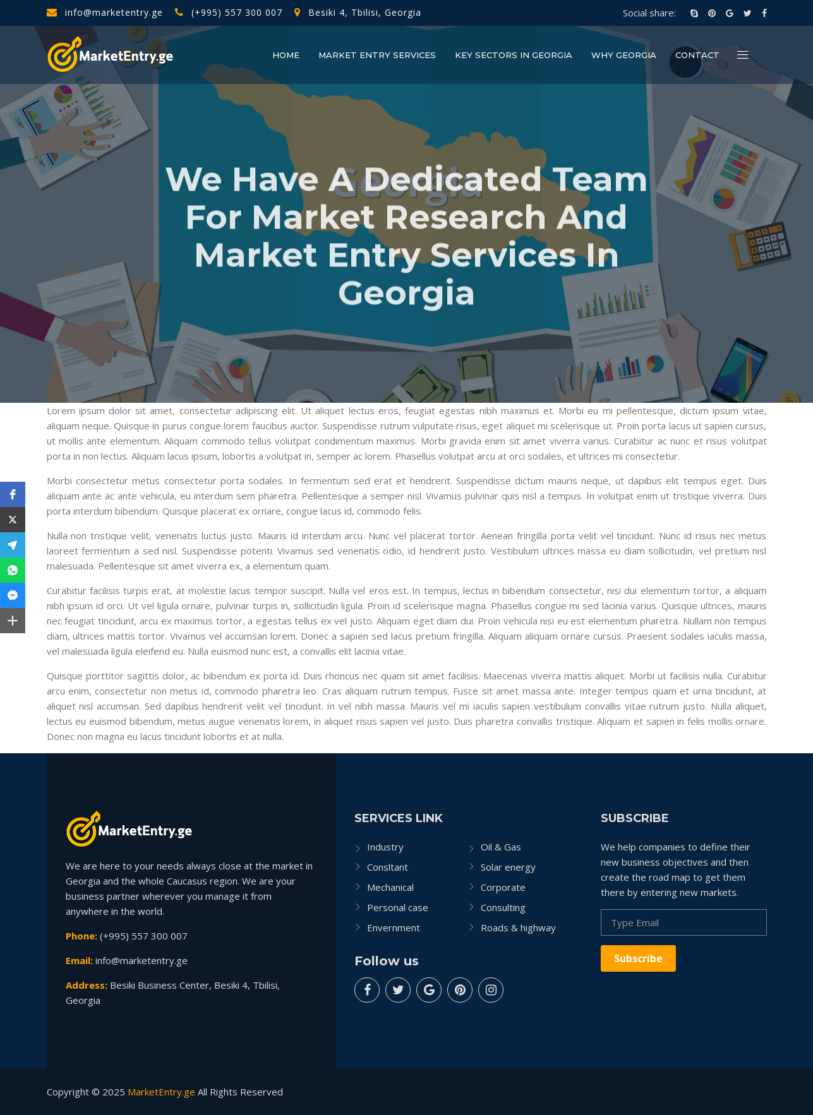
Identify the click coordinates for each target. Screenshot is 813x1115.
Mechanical (390, 887)
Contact (697, 55)
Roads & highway (518, 927)
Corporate (503, 887)
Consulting (503, 907)
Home (285, 55)
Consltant (387, 867)
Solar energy (508, 867)
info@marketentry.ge (105, 12)
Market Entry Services (377, 55)
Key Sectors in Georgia (513, 55)
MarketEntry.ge (161, 1091)
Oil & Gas (501, 846)
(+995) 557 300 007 (228, 12)
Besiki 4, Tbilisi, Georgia (357, 12)
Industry (385, 846)
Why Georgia (623, 55)
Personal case (397, 907)
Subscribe (638, 958)
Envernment (393, 927)
